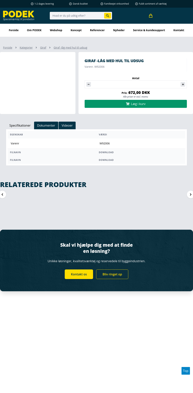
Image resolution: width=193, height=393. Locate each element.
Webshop (56, 30)
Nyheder (119, 30)
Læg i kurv (136, 104)
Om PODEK (34, 30)
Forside (14, 30)
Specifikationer (20, 125)
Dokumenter (46, 125)
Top (185, 371)
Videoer (67, 125)
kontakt (178, 30)
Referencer (97, 30)
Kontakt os (79, 274)
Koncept (76, 30)
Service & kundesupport (149, 30)
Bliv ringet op (112, 274)
